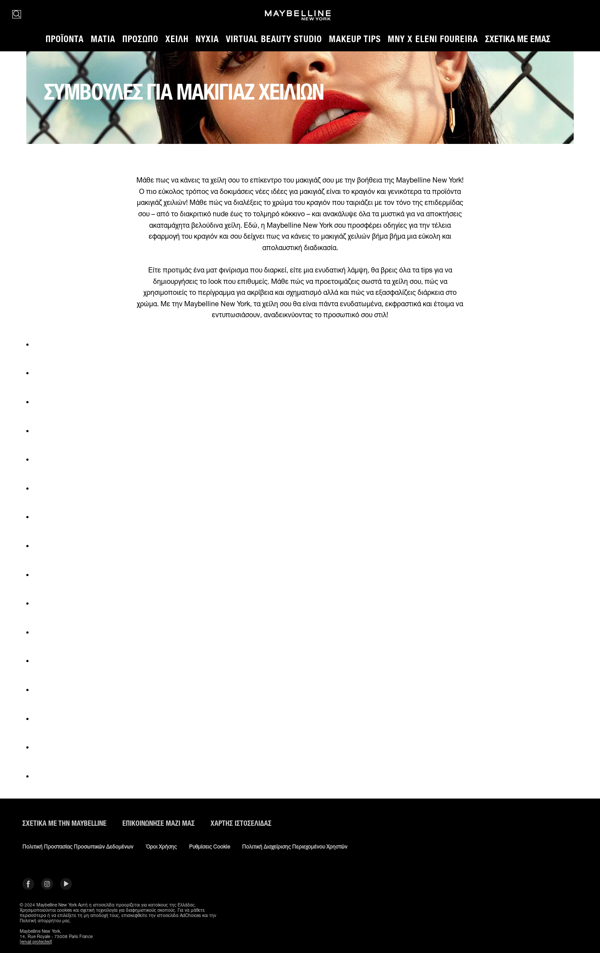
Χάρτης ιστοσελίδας (241, 823)
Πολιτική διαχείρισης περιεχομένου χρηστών (294, 847)
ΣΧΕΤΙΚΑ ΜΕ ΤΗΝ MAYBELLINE (64, 823)
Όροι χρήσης (161, 847)
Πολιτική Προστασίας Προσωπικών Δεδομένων (77, 847)
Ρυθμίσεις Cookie (209, 847)
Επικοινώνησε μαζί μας (158, 823)
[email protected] (36, 941)
